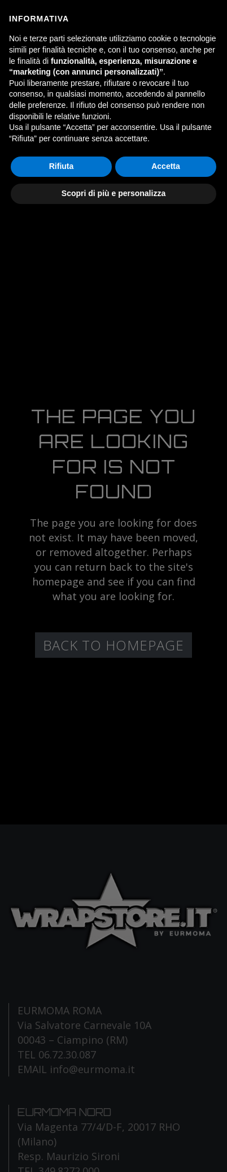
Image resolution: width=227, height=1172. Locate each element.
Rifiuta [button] (61, 166)
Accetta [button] (165, 166)
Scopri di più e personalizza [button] (113, 193)
